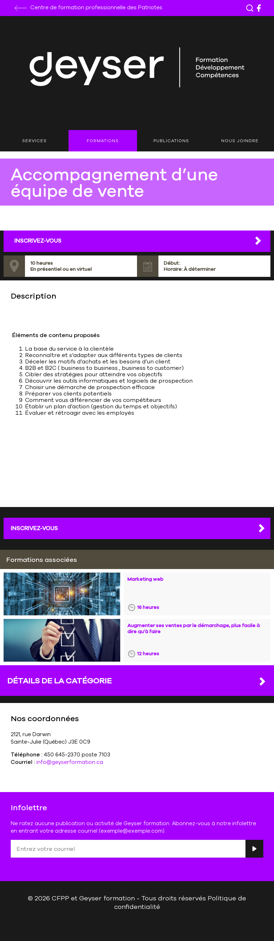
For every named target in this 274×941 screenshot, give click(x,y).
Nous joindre (240, 140)
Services (34, 140)
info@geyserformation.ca (69, 762)
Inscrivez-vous (138, 528)
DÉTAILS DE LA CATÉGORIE (137, 681)
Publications (171, 140)
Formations (103, 140)
